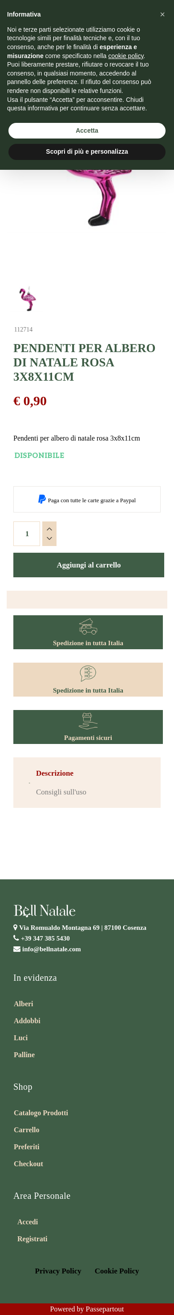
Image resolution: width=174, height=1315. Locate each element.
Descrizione (54, 773)
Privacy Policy (58, 1271)
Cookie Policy (117, 1271)
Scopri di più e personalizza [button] (87, 151)
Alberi (23, 1004)
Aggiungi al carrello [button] (89, 565)
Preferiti (26, 1147)
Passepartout (105, 1309)
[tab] (55, 773)
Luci (21, 1038)
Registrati (32, 1239)
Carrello (26, 1130)
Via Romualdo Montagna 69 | (82, 927)
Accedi (27, 1222)
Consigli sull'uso (61, 792)
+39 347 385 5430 (45, 938)
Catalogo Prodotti (41, 1113)
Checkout (28, 1164)
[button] (162, 14)
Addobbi (27, 1021)
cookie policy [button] (125, 55)
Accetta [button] (87, 130)
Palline (24, 1055)
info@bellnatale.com (51, 949)
